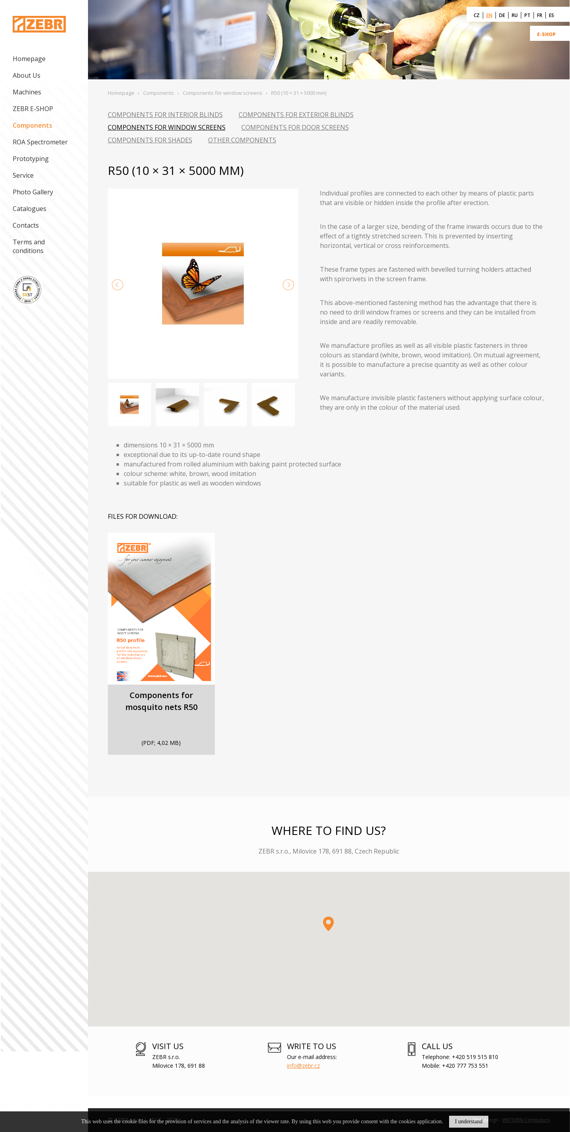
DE (502, 15)
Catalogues (29, 208)
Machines (27, 92)
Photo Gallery (33, 192)
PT (527, 15)
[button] (328, 924)
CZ (477, 15)
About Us (26, 75)
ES (551, 15)
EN (489, 15)
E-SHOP (546, 34)
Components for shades (150, 140)
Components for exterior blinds (296, 114)
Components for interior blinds (165, 114)
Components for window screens (167, 127)
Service (23, 175)
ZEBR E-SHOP (33, 108)
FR (539, 15)
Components (32, 125)
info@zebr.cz (303, 1065)
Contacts (26, 225)
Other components (242, 140)
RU (515, 15)
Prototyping (31, 158)
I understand (469, 1121)
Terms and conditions (29, 246)
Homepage (29, 58)
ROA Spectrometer (40, 142)
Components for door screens (295, 127)
